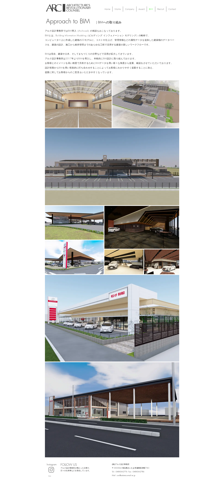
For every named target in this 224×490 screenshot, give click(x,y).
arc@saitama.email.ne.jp (126, 475)
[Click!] (51, 470)
